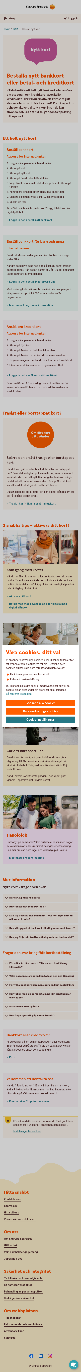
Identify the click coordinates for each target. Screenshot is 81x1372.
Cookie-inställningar (40, 720)
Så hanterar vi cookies (19, 693)
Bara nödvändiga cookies (40, 711)
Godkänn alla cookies (41, 703)
